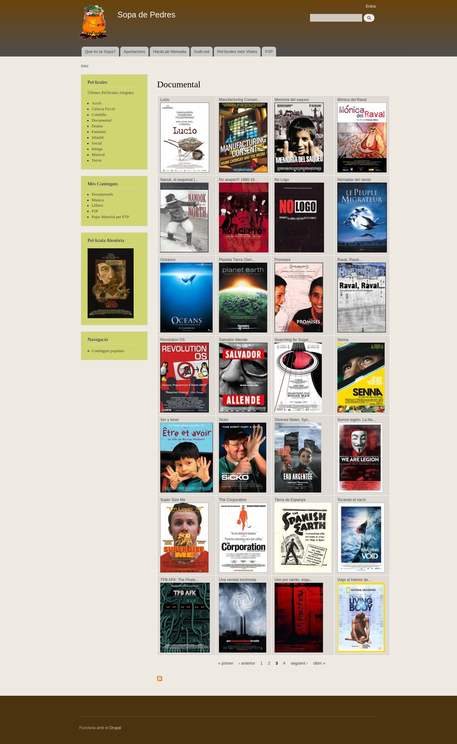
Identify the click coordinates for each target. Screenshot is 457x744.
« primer (225, 662)
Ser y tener (169, 420)
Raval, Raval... (349, 260)
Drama (97, 126)
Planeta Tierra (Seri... (237, 260)
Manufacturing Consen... (240, 99)
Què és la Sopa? (100, 51)
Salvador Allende (233, 340)
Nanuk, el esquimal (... (179, 180)
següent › (299, 662)
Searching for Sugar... (293, 340)
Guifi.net (201, 51)
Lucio (164, 99)
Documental (101, 120)
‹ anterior (247, 662)
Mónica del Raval (352, 99)
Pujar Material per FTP (110, 217)
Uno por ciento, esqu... (294, 580)
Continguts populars (108, 351)
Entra (370, 6)
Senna (342, 340)
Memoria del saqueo (292, 99)
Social (97, 143)
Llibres (97, 205)
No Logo (282, 180)
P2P (269, 51)
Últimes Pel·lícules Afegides (111, 92)
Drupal (115, 728)
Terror (97, 160)
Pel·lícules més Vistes (237, 51)
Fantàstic (99, 132)
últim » (319, 662)
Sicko (223, 420)
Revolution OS (172, 340)
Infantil (98, 137)
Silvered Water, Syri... (293, 420)
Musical (98, 154)
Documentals (102, 194)
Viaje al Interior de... (354, 580)
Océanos (168, 260)
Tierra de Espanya (290, 500)
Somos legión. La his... (356, 420)
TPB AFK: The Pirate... (179, 580)
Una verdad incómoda (237, 580)
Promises (282, 260)
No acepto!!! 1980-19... (238, 180)
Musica (98, 200)
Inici (84, 66)
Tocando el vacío (351, 500)
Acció (97, 103)
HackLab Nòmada (169, 51)
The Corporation (233, 500)
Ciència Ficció (103, 109)
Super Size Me (172, 500)
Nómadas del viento (354, 180)
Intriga (97, 149)
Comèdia (99, 114)
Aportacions (134, 51)
